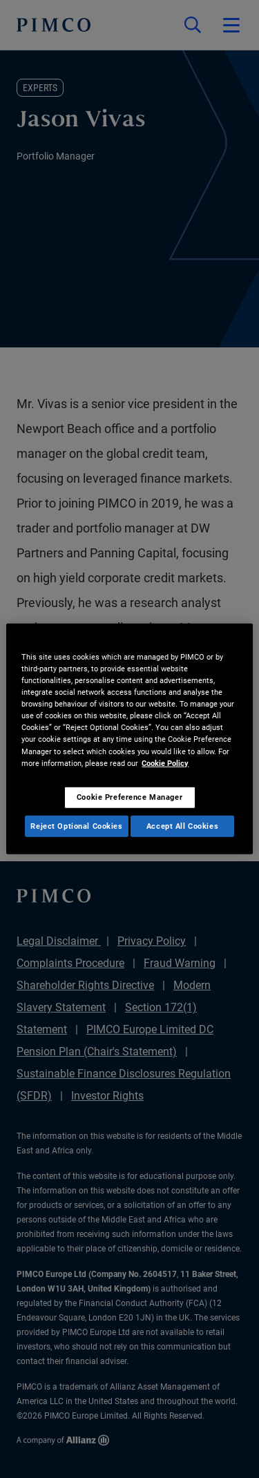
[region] (129, 739)
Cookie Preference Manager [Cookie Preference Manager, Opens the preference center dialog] (129, 796)
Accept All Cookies (182, 825)
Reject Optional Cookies (76, 825)
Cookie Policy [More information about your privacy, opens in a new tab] (165, 762)
